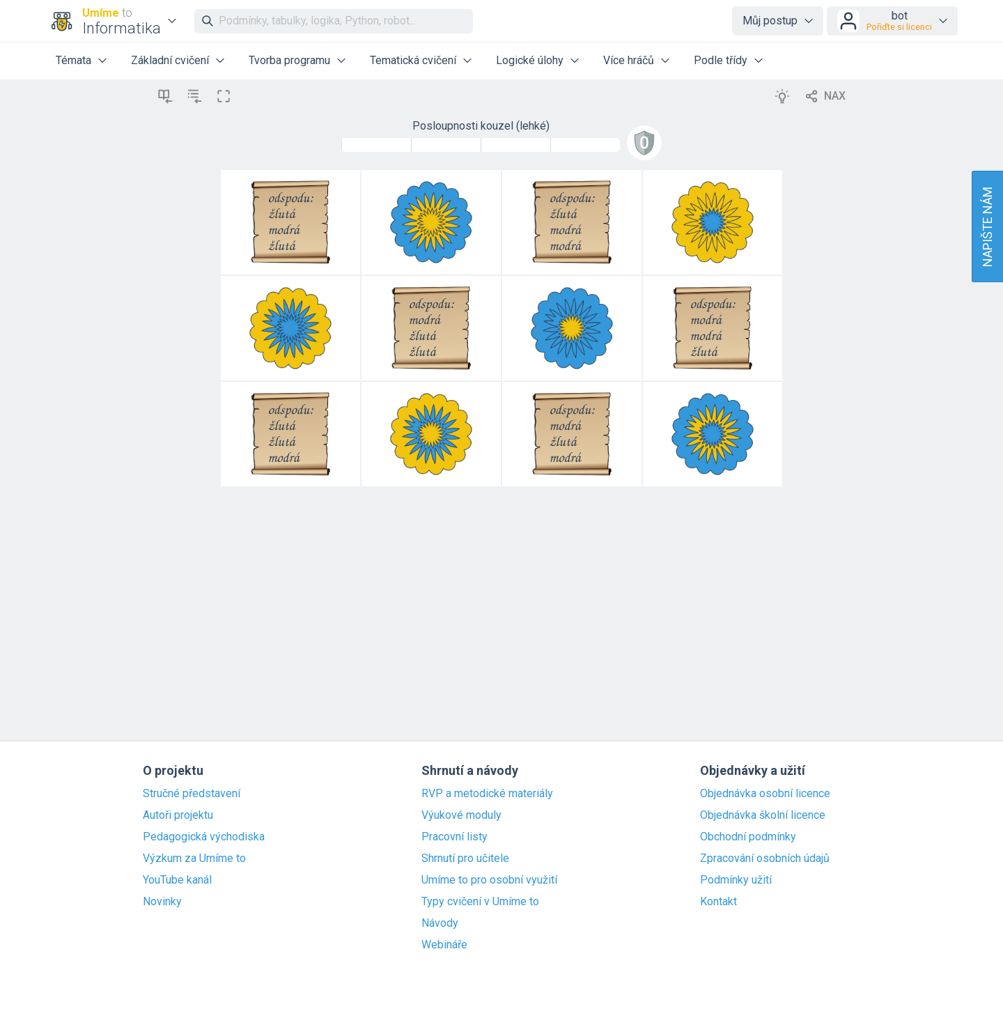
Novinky (162, 901)
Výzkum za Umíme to (194, 858)
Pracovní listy (454, 837)
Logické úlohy (529, 60)
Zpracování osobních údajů (765, 858)
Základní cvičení (170, 60)
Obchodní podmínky (748, 837)
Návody (439, 923)
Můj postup (770, 20)
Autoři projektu (178, 815)
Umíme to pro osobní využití (489, 880)
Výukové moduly (461, 815)
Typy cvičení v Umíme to (480, 901)
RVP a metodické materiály (487, 793)
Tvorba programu (289, 60)
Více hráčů (628, 60)
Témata (73, 60)
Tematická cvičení (413, 60)
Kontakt (718, 901)
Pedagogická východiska (204, 837)
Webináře (444, 945)
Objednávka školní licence (762, 815)
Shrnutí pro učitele (465, 858)
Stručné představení (191, 793)
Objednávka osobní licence (765, 793)
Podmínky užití (736, 880)
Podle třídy (720, 60)
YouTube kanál (177, 880)
